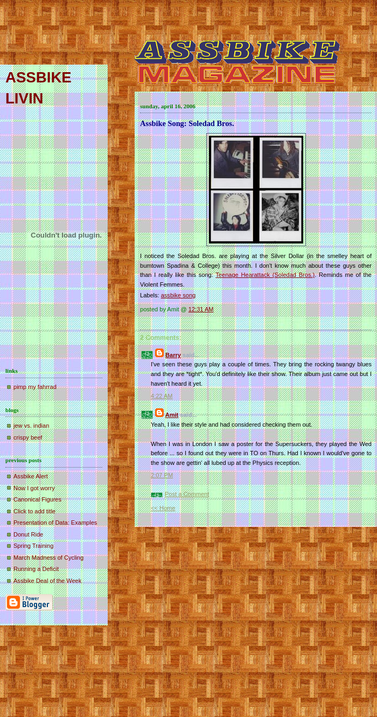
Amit (172, 415)
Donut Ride (28, 534)
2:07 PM (162, 475)
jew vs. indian (31, 425)
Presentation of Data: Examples (55, 522)
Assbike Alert (30, 476)
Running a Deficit (36, 569)
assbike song (178, 295)
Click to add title (34, 511)
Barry (173, 355)
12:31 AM (201, 309)
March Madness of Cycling (48, 557)
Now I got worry (34, 488)
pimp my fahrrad (35, 387)
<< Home (163, 508)
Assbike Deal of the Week (47, 580)
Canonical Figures (37, 499)
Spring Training (33, 545)
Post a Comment (187, 494)
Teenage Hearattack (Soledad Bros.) (265, 275)
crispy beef (27, 437)
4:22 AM (162, 396)
